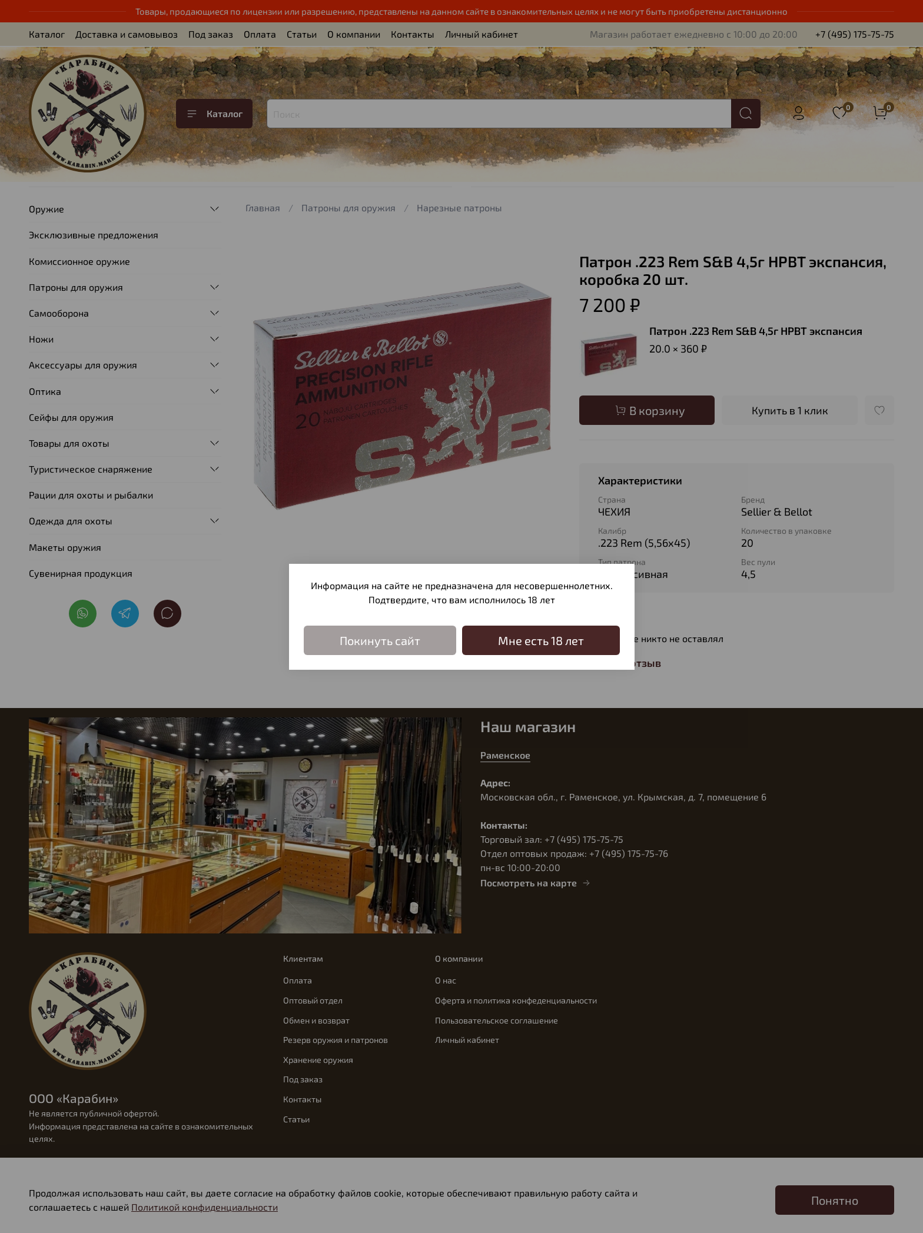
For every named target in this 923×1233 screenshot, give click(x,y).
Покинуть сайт (380, 640)
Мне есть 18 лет (541, 640)
